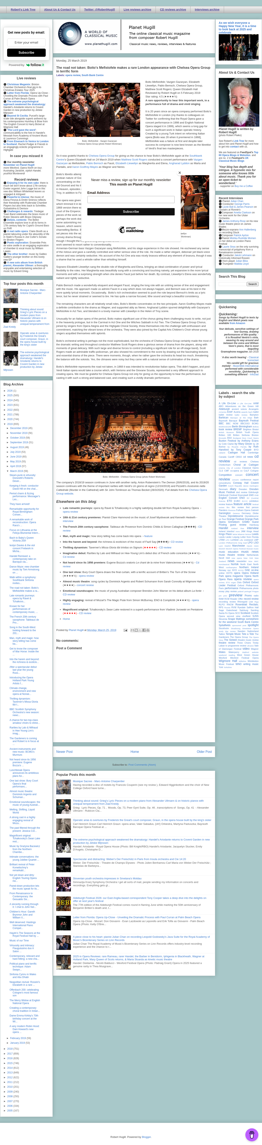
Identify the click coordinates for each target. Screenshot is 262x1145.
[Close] (180, 173)
